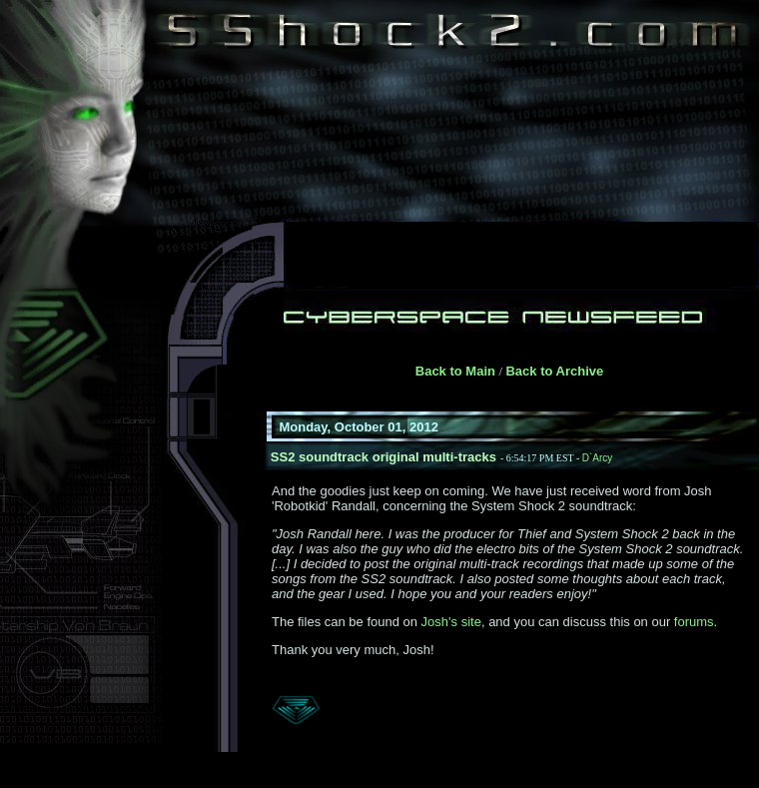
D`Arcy (597, 457)
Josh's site (451, 621)
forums (694, 621)
